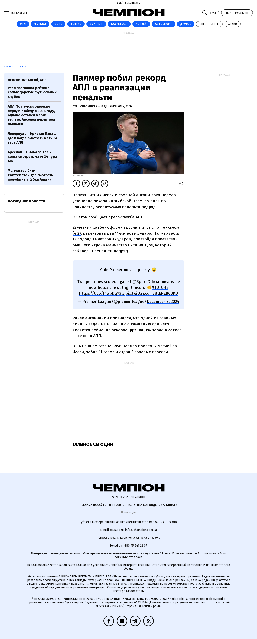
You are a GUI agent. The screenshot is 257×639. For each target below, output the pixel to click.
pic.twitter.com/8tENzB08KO (152, 293)
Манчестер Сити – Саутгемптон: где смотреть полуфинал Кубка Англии (30, 175)
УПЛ (23, 24)
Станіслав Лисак (85, 106)
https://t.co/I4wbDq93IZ (102, 293)
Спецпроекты (209, 24)
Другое (185, 24)
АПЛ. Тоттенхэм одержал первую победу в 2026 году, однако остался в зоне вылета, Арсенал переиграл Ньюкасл (31, 115)
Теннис (76, 24)
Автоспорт (163, 24)
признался (120, 318)
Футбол (40, 24)
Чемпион (9, 66)
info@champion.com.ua (141, 530)
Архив (232, 24)
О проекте (116, 505)
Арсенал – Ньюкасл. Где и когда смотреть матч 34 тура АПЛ (32, 156)
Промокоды (128, 512)
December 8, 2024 (163, 301)
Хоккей (141, 24)
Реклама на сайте (93, 505)
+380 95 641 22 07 (135, 545)
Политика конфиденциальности (152, 505)
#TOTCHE (160, 287)
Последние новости (26, 201)
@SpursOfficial (146, 281)
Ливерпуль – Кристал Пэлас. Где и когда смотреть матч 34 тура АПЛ (33, 138)
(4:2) (77, 233)
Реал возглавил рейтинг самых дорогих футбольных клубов (32, 92)
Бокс (58, 24)
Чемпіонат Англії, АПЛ (27, 80)
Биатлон (96, 24)
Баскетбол (119, 24)
